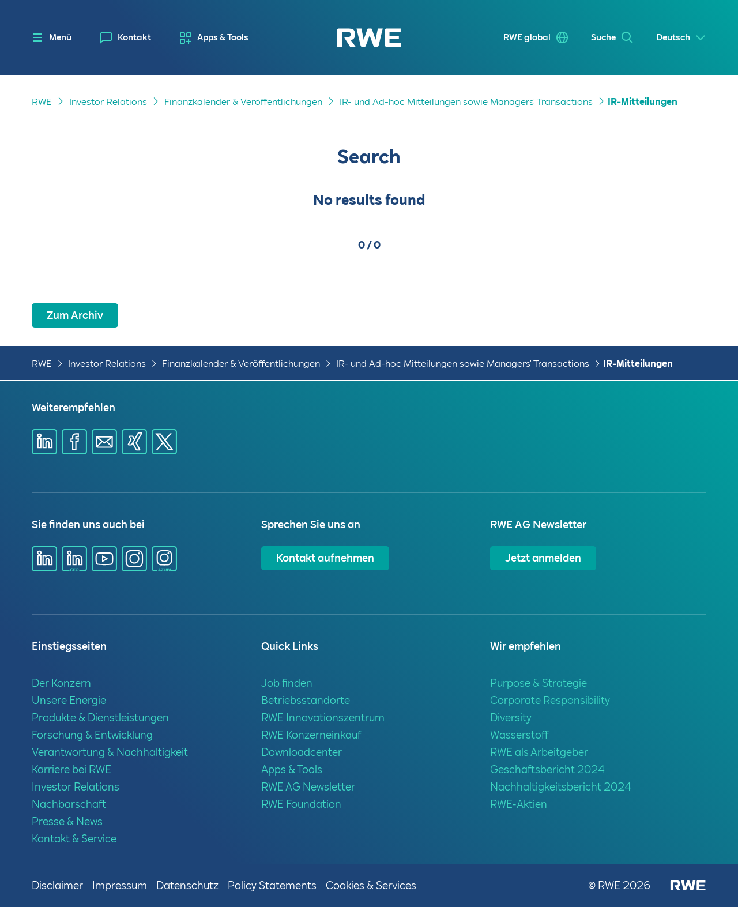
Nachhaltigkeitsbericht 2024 (560, 787)
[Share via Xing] (134, 441)
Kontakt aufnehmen (325, 558)
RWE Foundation (301, 804)
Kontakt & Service (74, 839)
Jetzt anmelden (543, 558)
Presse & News (67, 821)
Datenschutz (187, 885)
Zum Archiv (75, 315)
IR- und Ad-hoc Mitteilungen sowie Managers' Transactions (466, 101)
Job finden (286, 683)
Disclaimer (57, 885)
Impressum (119, 885)
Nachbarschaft (69, 804)
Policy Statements (272, 885)
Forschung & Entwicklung (92, 735)
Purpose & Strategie (538, 683)
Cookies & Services (371, 885)
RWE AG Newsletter (308, 787)
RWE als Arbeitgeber (539, 752)
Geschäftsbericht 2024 (547, 769)
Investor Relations (108, 101)
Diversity (511, 718)
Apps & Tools (222, 37)
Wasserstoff (519, 735)
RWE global (527, 37)
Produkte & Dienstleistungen (100, 718)
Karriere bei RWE (71, 769)
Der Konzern (61, 683)
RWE (42, 101)
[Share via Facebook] (74, 441)
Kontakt (134, 37)
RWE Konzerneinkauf (311, 735)
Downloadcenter (301, 752)
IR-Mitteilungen (642, 101)
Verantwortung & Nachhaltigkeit (110, 752)
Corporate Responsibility (550, 700)
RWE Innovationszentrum (323, 718)
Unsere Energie (69, 700)
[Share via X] (164, 441)
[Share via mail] (104, 441)
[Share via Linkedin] (44, 441)
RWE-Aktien (518, 804)
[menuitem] (125, 38)
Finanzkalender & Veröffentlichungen (243, 101)
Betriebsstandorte (305, 700)
